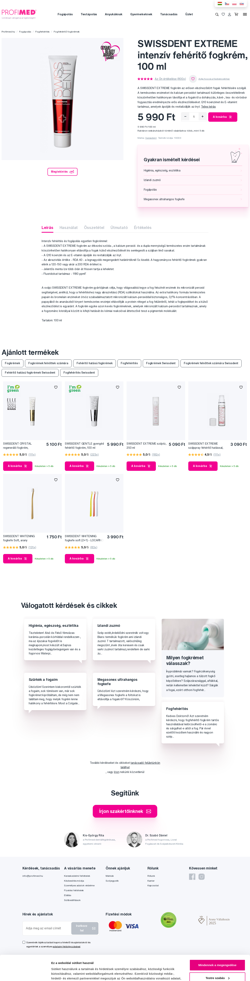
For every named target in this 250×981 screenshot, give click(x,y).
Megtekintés (62, 171)
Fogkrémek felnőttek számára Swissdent (211, 363)
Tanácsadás (169, 14)
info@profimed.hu (32, 876)
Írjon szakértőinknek (125, 811)
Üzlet (189, 14)
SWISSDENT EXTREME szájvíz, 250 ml (146, 445)
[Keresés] (217, 14)
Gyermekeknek (141, 14)
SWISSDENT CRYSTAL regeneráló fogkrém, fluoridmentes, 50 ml (17, 446)
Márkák (110, 876)
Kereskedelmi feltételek (77, 876)
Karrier (150, 880)
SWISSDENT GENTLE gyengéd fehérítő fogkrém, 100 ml (84, 445)
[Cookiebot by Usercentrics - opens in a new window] (25, 973)
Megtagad (217, 965)
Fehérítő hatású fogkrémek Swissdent (30, 372)
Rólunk (151, 876)
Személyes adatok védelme (79, 885)
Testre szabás (217, 952)
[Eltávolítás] (185, 116)
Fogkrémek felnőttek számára (48, 363)
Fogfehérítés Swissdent (79, 372)
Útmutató (119, 227)
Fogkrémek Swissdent (161, 363)
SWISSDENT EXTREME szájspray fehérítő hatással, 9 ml (205, 446)
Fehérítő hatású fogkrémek (95, 363)
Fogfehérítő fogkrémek (67, 31)
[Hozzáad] (202, 116)
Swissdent (151, 138)
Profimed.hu (8, 31)
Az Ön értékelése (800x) (170, 78)
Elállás (67, 895)
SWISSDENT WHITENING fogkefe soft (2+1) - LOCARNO (84, 538)
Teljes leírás (208, 106)
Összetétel (94, 227)
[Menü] (245, 14)
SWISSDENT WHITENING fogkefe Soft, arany (19, 538)
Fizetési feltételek (74, 890)
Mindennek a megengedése (217, 939)
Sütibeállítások (72, 900)
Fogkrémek (12, 363)
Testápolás (89, 14)
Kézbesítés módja (74, 880)
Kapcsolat (153, 885)
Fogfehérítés (42, 31)
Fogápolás (65, 14)
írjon (116, 772)
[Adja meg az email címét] (47, 928)
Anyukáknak (113, 14)
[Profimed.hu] (19, 14)
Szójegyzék (112, 880)
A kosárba (223, 117)
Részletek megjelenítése (68, 973)
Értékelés (143, 227)
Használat (69, 227)
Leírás (47, 227)
